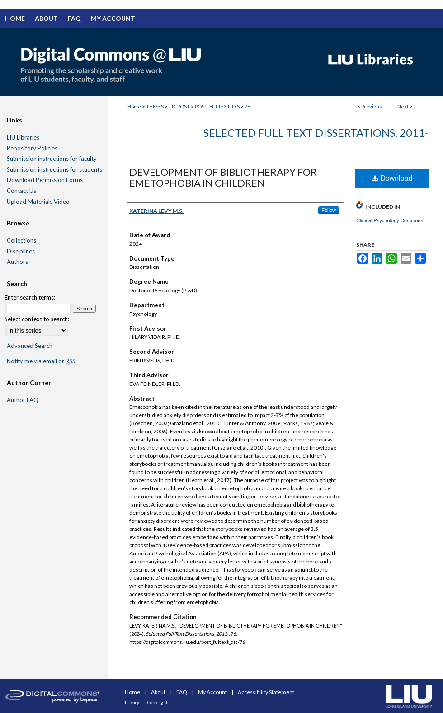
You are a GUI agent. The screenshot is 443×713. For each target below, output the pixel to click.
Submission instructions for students (54, 169)
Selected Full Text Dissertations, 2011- (316, 132)
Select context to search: (37, 319)
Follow (328, 210)
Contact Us (21, 191)
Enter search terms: (30, 297)
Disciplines (21, 251)
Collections (21, 240)
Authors (17, 261)
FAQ (182, 692)
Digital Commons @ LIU (158, 62)
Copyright (157, 702)
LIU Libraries (23, 137)
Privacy (132, 702)
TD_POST (179, 106)
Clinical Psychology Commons (389, 220)
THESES (155, 106)
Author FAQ (22, 400)
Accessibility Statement (266, 692)
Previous (371, 106)
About (158, 692)
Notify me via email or (41, 361)
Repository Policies (32, 148)
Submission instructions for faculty (52, 158)
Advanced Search (29, 345)
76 (247, 106)
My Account (213, 692)
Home (134, 106)
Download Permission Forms (45, 180)
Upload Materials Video (38, 201)
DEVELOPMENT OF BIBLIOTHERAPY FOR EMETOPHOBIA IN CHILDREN (223, 177)
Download (392, 178)
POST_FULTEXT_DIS (217, 106)
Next (403, 106)
